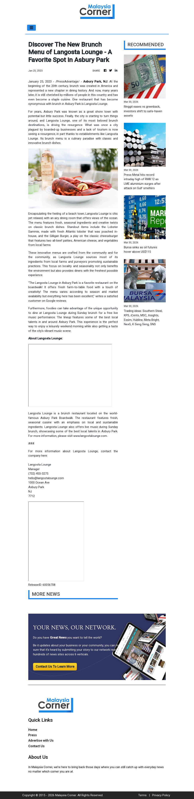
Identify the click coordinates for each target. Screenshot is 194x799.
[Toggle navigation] (31, 28)
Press (32, 735)
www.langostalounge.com (90, 436)
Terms (142, 795)
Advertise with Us (41, 740)
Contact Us (36, 746)
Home (32, 730)
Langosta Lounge (58, 120)
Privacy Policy (161, 795)
